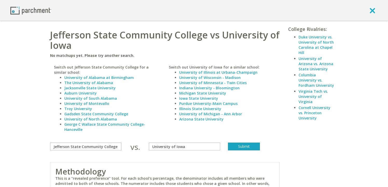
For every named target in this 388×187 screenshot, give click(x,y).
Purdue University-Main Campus (208, 103)
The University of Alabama (88, 82)
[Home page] (30, 10)
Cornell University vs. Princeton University (314, 113)
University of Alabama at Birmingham (99, 77)
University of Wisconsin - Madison (210, 77)
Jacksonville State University (90, 87)
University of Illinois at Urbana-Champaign (218, 72)
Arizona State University (201, 119)
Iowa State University (198, 98)
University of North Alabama (90, 119)
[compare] (85, 146)
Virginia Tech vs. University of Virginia (313, 96)
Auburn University (80, 93)
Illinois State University (200, 108)
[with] (184, 146)
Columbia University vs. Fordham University (316, 80)
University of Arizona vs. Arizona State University (316, 63)
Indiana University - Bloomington (209, 87)
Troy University (78, 108)
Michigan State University (202, 93)
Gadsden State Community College (96, 113)
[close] (372, 10)
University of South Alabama (90, 98)
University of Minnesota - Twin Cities (213, 82)
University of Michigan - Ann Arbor (210, 113)
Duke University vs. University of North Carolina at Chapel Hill (316, 45)
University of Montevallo (86, 103)
